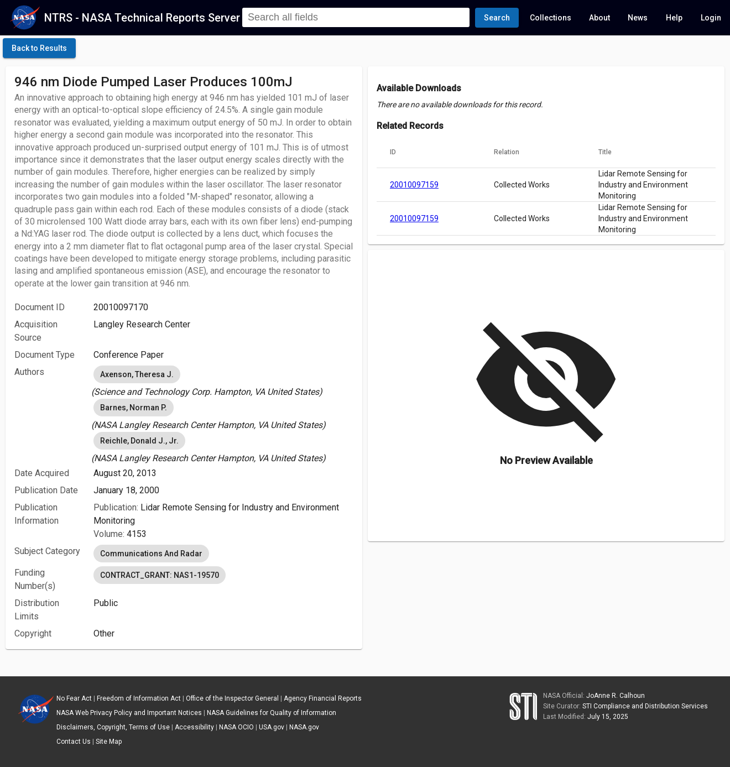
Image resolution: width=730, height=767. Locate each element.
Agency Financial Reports (323, 698)
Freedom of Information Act (139, 698)
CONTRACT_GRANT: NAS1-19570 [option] (159, 575)
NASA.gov (304, 727)
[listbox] (223, 381)
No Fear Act (74, 698)
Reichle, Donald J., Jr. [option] (139, 441)
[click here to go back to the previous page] (39, 48)
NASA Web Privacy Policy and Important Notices (129, 713)
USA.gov (271, 727)
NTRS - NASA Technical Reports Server (142, 17)
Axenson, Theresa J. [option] (136, 374)
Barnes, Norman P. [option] (133, 407)
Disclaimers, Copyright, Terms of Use (113, 727)
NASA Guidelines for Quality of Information (271, 713)
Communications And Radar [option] (151, 553)
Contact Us (73, 741)
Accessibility (194, 727)
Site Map (109, 741)
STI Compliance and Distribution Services (645, 706)
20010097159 (414, 184)
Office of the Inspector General (232, 698)
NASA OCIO (236, 727)
